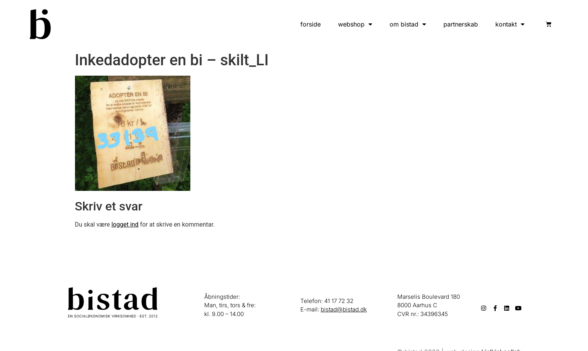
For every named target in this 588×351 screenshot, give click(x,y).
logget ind (125, 224)
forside (310, 24)
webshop (355, 24)
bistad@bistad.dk (344, 309)
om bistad (408, 24)
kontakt (510, 24)
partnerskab (460, 24)
